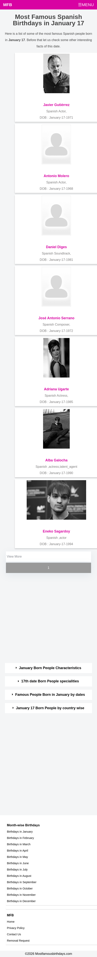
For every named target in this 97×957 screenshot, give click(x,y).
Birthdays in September (22, 882)
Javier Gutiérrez (56, 105)
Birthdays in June (18, 863)
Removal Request (18, 940)
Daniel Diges (56, 247)
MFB (7, 4)
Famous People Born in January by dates (50, 695)
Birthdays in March (18, 844)
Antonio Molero (56, 176)
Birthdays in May (17, 856)
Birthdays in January (20, 831)
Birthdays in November (21, 894)
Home (10, 921)
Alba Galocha (56, 460)
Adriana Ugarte (56, 389)
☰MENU (86, 4)
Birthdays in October (20, 888)
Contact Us (14, 934)
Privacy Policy (16, 928)
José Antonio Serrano (56, 318)
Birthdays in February (20, 838)
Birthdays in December (21, 901)
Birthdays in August (19, 875)
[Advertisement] (44, 618)
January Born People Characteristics (50, 668)
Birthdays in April (17, 850)
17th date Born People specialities (50, 681)
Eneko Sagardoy (56, 531)
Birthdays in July (17, 869)
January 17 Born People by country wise (50, 708)
